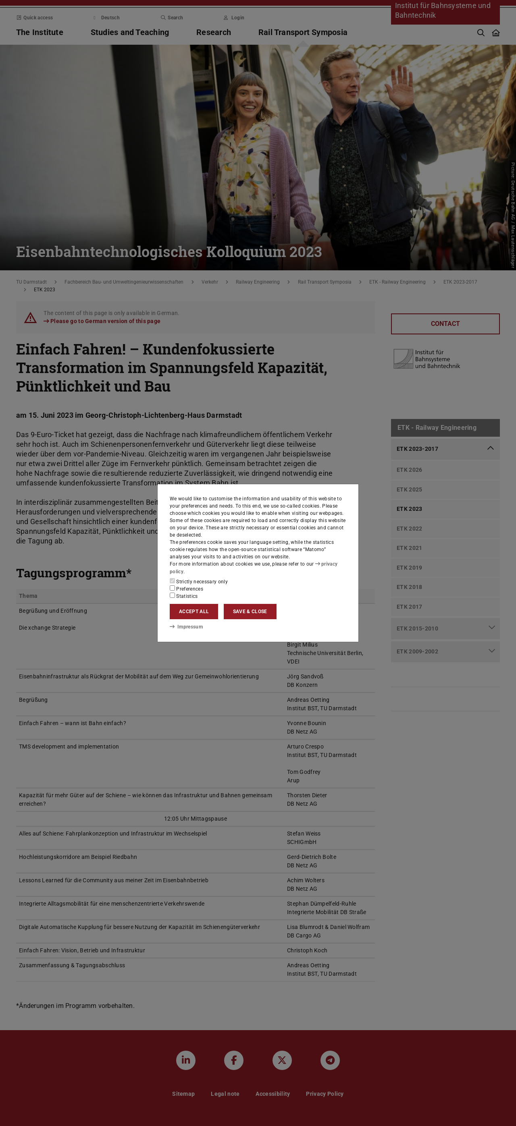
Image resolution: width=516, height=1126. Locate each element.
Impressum (186, 627)
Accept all (194, 611)
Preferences (186, 588)
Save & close (250, 611)
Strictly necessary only (199, 581)
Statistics (184, 596)
